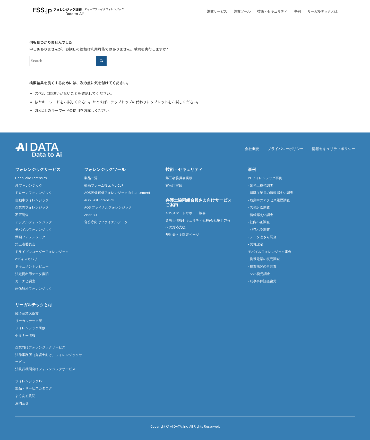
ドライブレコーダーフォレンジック (42, 251)
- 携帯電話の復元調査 (264, 258)
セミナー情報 (25, 335)
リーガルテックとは (33, 305)
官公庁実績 (174, 185)
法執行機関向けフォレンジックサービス (45, 369)
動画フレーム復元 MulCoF (103, 185)
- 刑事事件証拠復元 (262, 281)
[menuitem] (217, 11)
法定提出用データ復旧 (32, 273)
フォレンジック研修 (30, 328)
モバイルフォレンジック (33, 229)
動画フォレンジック (30, 237)
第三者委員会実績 (179, 178)
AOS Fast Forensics (99, 200)
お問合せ (22, 403)
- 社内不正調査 (259, 222)
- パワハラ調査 (259, 229)
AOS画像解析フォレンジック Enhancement (117, 192)
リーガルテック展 (28, 320)
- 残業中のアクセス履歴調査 (269, 200)
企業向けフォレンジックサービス (40, 347)
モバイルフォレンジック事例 (269, 251)
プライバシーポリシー (286, 148)
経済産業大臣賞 (27, 313)
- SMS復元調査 (259, 273)
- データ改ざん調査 (262, 237)
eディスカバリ (26, 258)
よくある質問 (25, 395)
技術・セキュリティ (184, 169)
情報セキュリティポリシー (333, 148)
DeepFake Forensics (31, 178)
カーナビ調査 (25, 281)
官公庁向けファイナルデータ (106, 222)
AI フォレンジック (28, 185)
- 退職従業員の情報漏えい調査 (270, 192)
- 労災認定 (255, 244)
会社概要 (252, 148)
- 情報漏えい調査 (260, 214)
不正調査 (22, 214)
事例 (252, 169)
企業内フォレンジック (32, 207)
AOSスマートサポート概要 (186, 213)
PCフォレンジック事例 (265, 178)
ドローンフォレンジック (33, 192)
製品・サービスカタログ (33, 388)
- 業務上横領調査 (260, 185)
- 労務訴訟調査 (259, 207)
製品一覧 (91, 178)
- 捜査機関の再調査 (262, 266)
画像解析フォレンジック (33, 288)
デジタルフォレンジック (33, 222)
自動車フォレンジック (32, 200)
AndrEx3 (90, 214)
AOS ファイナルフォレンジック (108, 207)
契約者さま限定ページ (182, 234)
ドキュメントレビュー (32, 266)
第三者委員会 (25, 244)
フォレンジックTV (28, 381)
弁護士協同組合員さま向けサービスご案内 (198, 202)
